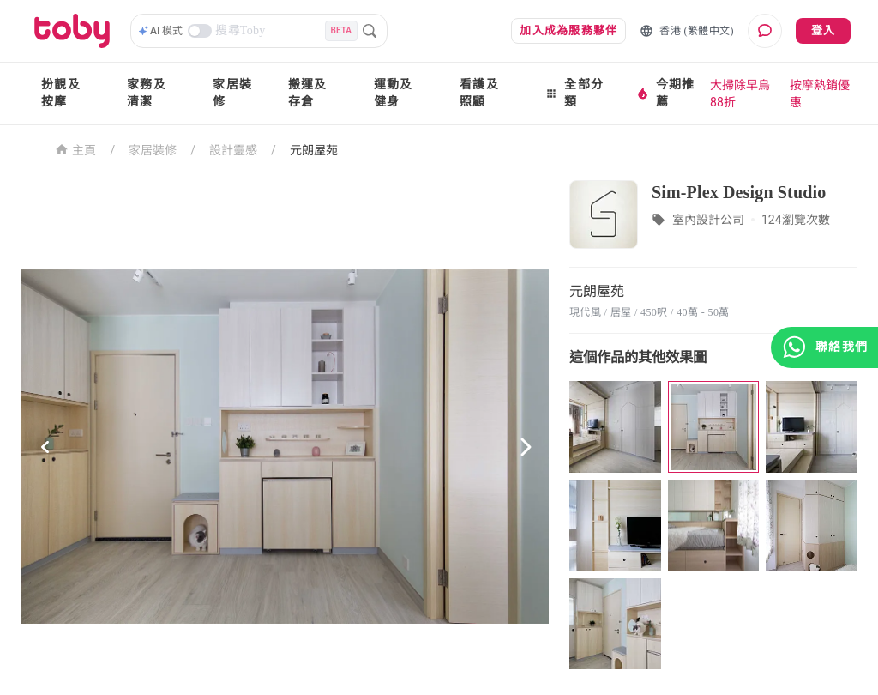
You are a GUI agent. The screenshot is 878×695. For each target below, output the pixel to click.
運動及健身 (393, 93)
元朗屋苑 (314, 150)
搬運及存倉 (308, 93)
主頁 (76, 149)
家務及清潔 (146, 93)
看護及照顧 (479, 93)
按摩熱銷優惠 (820, 93)
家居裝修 (232, 93)
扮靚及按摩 (61, 93)
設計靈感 (233, 150)
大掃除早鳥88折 (740, 93)
